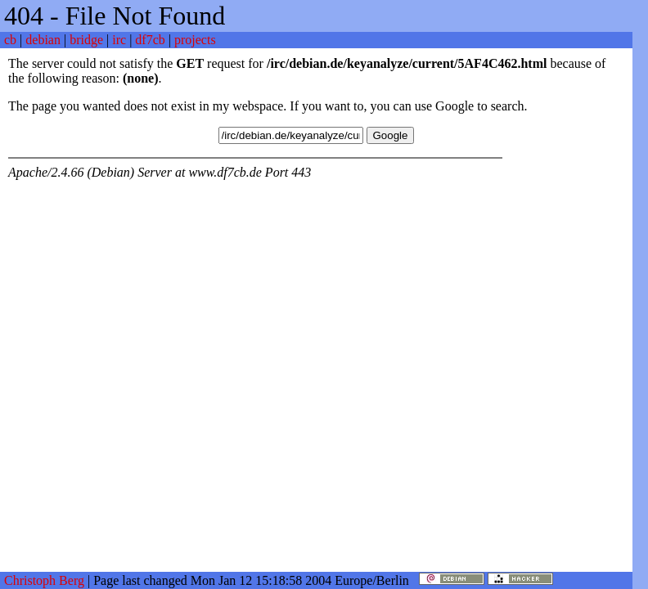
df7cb (149, 40)
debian (43, 40)
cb (10, 40)
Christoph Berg (44, 580)
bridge (86, 40)
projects (195, 40)
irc (119, 40)
